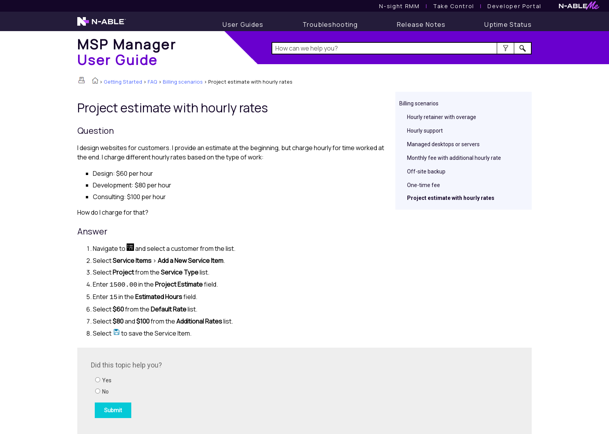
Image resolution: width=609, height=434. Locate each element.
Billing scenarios (183, 81)
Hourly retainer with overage (441, 117)
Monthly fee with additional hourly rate (454, 158)
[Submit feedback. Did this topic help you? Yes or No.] (195, 390)
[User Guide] (243, 24)
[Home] (126, 52)
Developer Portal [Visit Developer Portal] (514, 6)
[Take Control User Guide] (453, 6)
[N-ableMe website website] (579, 7)
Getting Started (123, 81)
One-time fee (423, 185)
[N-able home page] (101, 25)
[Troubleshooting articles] (330, 24)
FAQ (152, 81)
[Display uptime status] (508, 24)
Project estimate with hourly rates (450, 198)
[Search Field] (401, 48)
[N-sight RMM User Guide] (399, 6)
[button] (505, 48)
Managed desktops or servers (443, 144)
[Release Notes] (421, 24)
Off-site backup (426, 171)
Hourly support (425, 131)
